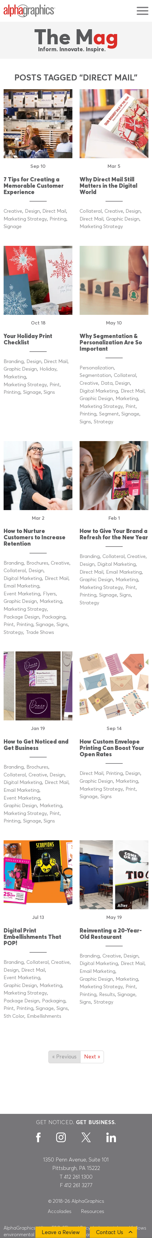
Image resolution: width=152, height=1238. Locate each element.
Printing (58, 219)
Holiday (48, 369)
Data (107, 383)
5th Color (14, 1016)
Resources (92, 1211)
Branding (14, 361)
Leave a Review (61, 1232)
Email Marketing (21, 586)
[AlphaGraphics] (29, 11)
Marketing (15, 377)
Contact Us (109, 1232)
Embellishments (44, 1016)
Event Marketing (22, 593)
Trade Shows (40, 632)
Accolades (59, 1211)
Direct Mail (54, 211)
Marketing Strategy (25, 219)
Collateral (91, 211)
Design (32, 211)
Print (55, 384)
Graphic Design (122, 219)
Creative (13, 211)
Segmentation (95, 375)
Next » (92, 1057)
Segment (109, 414)
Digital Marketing (99, 391)
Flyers (49, 593)
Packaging (53, 617)
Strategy (103, 421)
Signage (13, 226)
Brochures (37, 563)
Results (107, 994)
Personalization (97, 367)
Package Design (21, 617)
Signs (49, 392)
